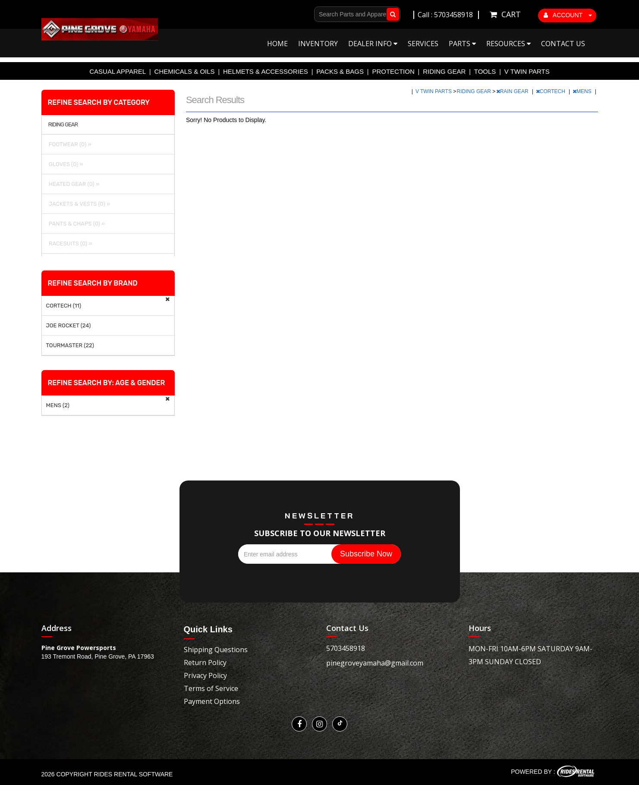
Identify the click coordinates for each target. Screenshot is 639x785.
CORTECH (551, 91)
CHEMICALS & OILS (184, 71)
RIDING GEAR (444, 71)
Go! (391, 14)
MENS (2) (58, 405)
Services (423, 43)
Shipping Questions (216, 649)
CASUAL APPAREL (117, 71)
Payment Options (212, 701)
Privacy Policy (205, 675)
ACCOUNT (568, 15)
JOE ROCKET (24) (68, 325)
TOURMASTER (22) (70, 345)
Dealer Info (372, 43)
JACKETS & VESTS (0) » (78, 204)
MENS (583, 91)
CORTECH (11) (64, 305)
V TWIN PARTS (527, 71)
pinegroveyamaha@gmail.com (374, 663)
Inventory (318, 43)
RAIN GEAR (513, 91)
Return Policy (205, 662)
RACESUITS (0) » (69, 243)
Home (277, 43)
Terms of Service (211, 688)
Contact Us (563, 43)
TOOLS (485, 71)
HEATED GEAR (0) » (72, 184)
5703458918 (345, 648)
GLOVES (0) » (64, 164)
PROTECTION (393, 71)
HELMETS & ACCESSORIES (265, 71)
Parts (462, 43)
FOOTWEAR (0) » (68, 144)
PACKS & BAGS (340, 71)
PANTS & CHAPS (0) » (75, 223)
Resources (508, 43)
